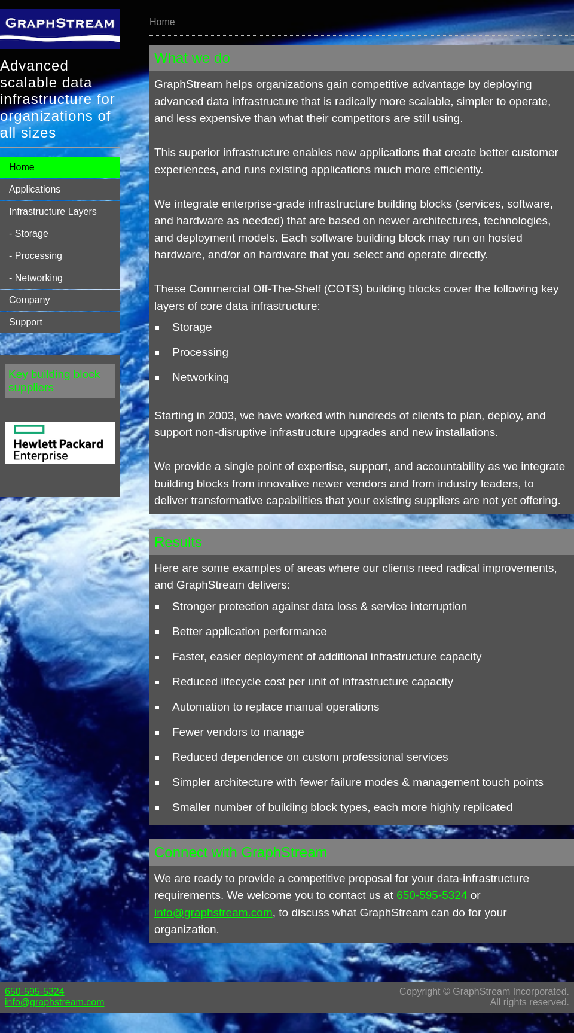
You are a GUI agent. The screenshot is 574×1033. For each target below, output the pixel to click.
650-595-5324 (431, 895)
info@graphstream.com (213, 912)
